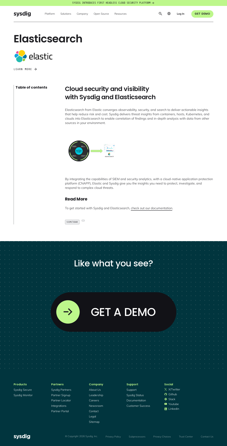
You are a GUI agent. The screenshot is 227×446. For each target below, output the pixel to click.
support (131, 389)
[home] (22, 13)
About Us (95, 389)
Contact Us (207, 436)
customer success (138, 405)
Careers (94, 400)
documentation (136, 400)
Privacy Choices (162, 436)
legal (92, 416)
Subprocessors (137, 436)
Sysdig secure (23, 389)
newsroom (96, 405)
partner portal (60, 411)
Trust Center (186, 436)
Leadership (96, 395)
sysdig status (135, 395)
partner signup (60, 395)
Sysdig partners (61, 389)
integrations (58, 405)
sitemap (94, 422)
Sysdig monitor (23, 395)
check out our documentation (151, 208)
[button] (50, 14)
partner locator (61, 400)
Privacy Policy (113, 436)
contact (94, 411)
